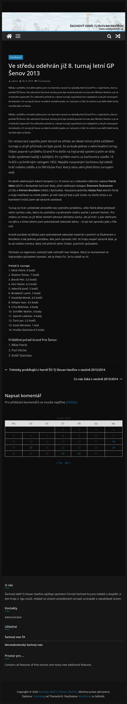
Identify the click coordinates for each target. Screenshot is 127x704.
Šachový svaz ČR (15, 637)
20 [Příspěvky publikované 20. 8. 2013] (30, 447)
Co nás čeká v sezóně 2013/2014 (98, 379)
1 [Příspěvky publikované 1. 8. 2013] (63, 429)
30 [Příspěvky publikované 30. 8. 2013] (79, 453)
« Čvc (59, 462)
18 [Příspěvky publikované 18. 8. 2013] (113, 441)
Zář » (68, 462)
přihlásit (71, 402)
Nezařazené (16, 57)
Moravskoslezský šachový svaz (24, 644)
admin (14, 81)
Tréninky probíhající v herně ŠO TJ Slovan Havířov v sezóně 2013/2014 (55, 370)
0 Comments (42, 81)
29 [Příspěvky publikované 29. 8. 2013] (63, 453)
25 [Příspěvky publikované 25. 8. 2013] (113, 447)
